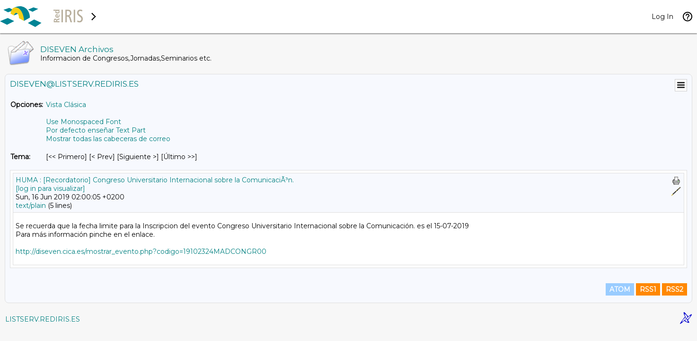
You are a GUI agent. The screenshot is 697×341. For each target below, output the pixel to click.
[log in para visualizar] (50, 188)
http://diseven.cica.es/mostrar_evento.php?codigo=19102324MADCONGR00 (141, 251)
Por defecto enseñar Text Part (96, 130)
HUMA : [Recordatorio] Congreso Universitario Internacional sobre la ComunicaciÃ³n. (155, 180)
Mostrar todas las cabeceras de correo (108, 139)
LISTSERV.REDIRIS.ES (42, 319)
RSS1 (648, 289)
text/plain (31, 205)
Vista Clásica (66, 104)
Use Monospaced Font (83, 121)
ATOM (619, 289)
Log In (662, 16)
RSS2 (674, 289)
